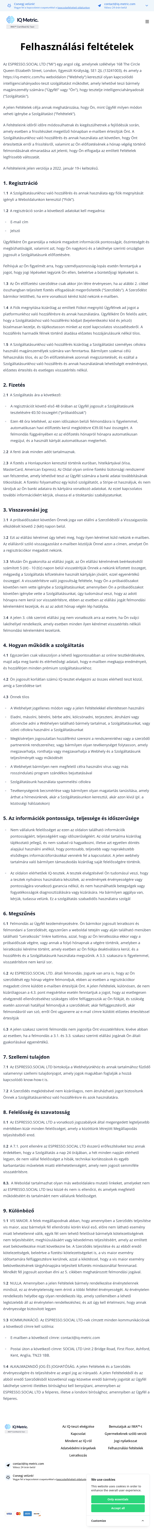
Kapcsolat (78, 1433)
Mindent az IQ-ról (78, 1441)
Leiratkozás (78, 1455)
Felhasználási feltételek (125, 1448)
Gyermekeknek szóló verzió (126, 1433)
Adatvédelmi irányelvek (78, 1448)
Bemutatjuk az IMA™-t (125, 1426)
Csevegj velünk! (24, 4)
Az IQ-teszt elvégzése (78, 1426)
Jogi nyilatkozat (125, 1441)
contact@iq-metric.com (119, 4)
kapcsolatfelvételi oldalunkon (74, 7)
